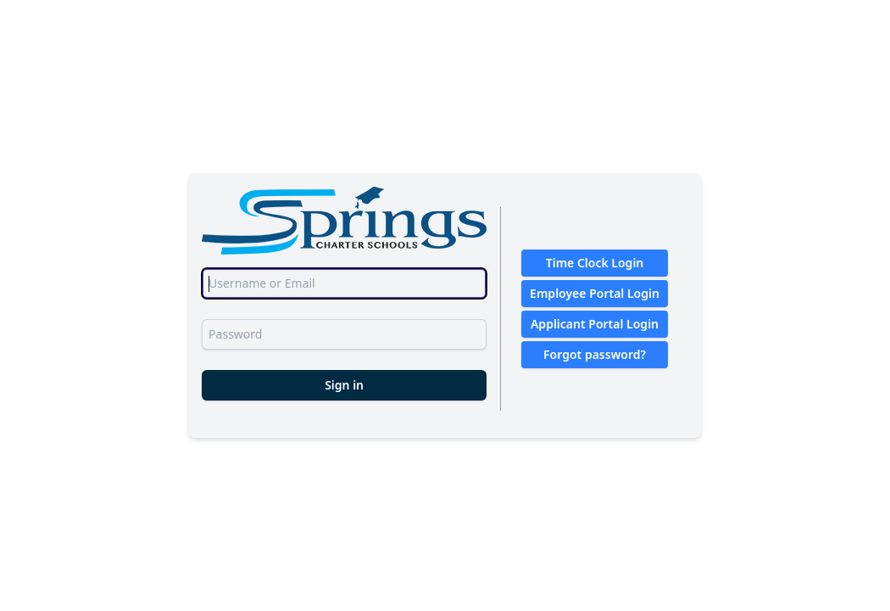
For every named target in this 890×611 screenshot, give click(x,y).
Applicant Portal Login (595, 324)
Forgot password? (594, 354)
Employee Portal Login (594, 293)
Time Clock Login (595, 263)
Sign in (344, 385)
